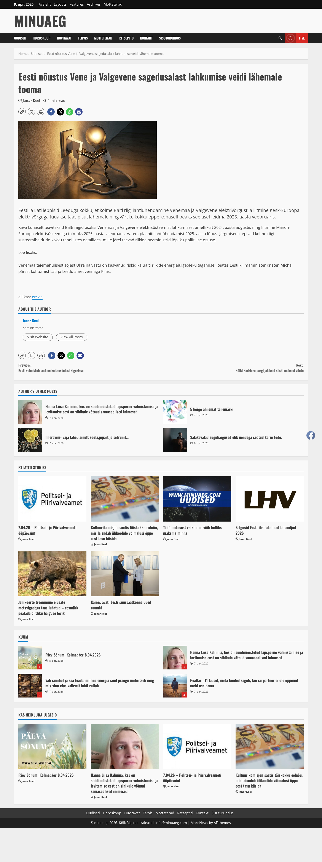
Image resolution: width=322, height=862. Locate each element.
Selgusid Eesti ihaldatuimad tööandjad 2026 (266, 530)
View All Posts (72, 337)
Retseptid (126, 38)
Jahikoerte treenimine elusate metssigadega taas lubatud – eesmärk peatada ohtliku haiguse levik (48, 607)
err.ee (37, 296)
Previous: (89, 367)
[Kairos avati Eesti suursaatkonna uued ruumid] (125, 573)
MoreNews (199, 822)
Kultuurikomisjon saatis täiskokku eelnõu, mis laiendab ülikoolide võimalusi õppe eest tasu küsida (124, 533)
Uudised (20, 38)
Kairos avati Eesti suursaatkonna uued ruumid (121, 604)
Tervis (83, 38)
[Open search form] (280, 38)
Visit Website (37, 337)
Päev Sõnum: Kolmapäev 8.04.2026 (30, 657)
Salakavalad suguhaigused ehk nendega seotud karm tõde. (175, 440)
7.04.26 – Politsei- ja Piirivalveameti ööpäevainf (47, 530)
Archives (94, 4)
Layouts (60, 4)
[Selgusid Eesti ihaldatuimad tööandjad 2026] (270, 499)
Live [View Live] (295, 38)
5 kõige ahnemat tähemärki (175, 412)
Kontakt (146, 38)
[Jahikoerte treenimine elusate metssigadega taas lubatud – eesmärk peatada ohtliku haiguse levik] (52, 573)
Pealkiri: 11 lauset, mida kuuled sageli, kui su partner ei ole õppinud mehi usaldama (175, 686)
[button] (22, 111)
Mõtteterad (113, 4)
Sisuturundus (170, 38)
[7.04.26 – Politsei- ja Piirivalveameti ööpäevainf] (52, 499)
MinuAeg (40, 20)
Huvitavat (64, 38)
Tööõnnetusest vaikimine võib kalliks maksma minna (192, 530)
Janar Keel (31, 100)
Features (77, 4)
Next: (232, 367)
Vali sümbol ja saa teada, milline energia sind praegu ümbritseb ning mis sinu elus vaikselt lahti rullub (30, 686)
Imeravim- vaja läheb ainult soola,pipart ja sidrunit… (30, 440)
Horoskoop (41, 38)
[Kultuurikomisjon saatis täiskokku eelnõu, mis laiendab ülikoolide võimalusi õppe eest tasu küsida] (125, 499)
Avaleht (45, 4)
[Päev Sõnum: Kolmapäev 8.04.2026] (52, 746)
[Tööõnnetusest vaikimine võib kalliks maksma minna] (197, 499)
